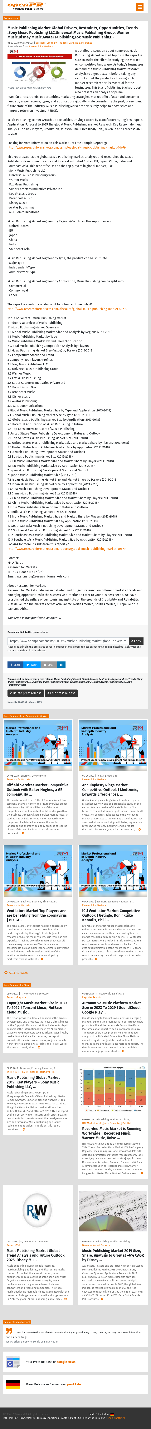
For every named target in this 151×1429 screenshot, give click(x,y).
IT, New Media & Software (35, 993)
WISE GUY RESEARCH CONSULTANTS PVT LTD (31, 1072)
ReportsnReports (16, 997)
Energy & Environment (33, 775)
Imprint (13, 1418)
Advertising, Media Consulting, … (114, 1119)
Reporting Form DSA (94, 1418)
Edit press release (61, 693)
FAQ (5, 1418)
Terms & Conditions (48, 1418)
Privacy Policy (27, 1418)
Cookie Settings (116, 1418)
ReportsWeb (14, 1245)
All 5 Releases (15, 973)
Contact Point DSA (71, 1418)
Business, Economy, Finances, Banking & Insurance (64, 42)
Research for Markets (41, 46)
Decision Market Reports (96, 1245)
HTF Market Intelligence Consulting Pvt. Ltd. (106, 1123)
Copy (136, 641)
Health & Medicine (106, 775)
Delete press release (25, 693)
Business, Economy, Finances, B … (39, 901)
